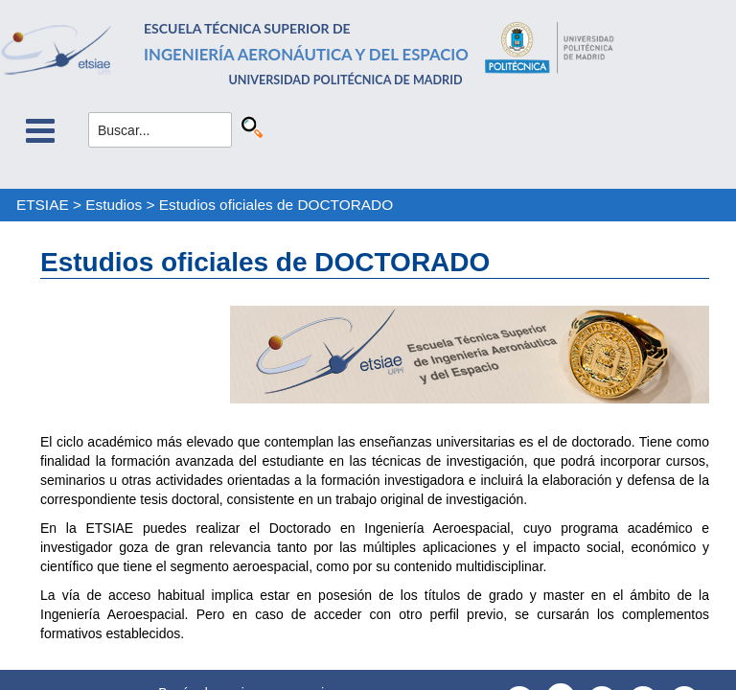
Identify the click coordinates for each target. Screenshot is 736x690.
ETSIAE (42, 204)
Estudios (113, 204)
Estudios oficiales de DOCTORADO (276, 204)
